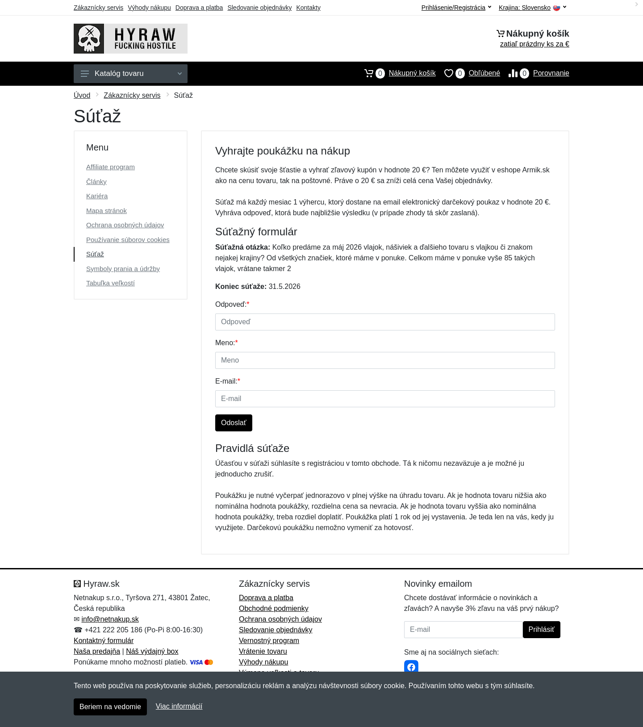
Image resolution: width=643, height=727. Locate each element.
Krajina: (532, 7)
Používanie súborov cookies (128, 239)
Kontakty (308, 7)
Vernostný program (269, 640)
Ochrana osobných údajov (125, 225)
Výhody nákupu (149, 7)
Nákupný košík (396, 73)
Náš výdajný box (152, 651)
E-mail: (227, 381)
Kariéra (97, 196)
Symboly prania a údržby (123, 268)
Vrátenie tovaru (263, 651)
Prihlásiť (542, 629)
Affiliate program (110, 167)
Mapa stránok (106, 210)
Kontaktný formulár (104, 640)
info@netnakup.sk (109, 619)
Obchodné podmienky (274, 608)
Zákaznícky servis (98, 7)
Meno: (226, 343)
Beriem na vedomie (110, 706)
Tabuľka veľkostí (110, 283)
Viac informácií (179, 706)
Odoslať (233, 422)
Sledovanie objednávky (259, 7)
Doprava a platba (199, 7)
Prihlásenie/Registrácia (456, 7)
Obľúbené (468, 73)
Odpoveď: (232, 304)
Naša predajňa (97, 651)
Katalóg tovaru (131, 73)
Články (96, 181)
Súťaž (95, 254)
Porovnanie (534, 73)
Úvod (82, 95)
